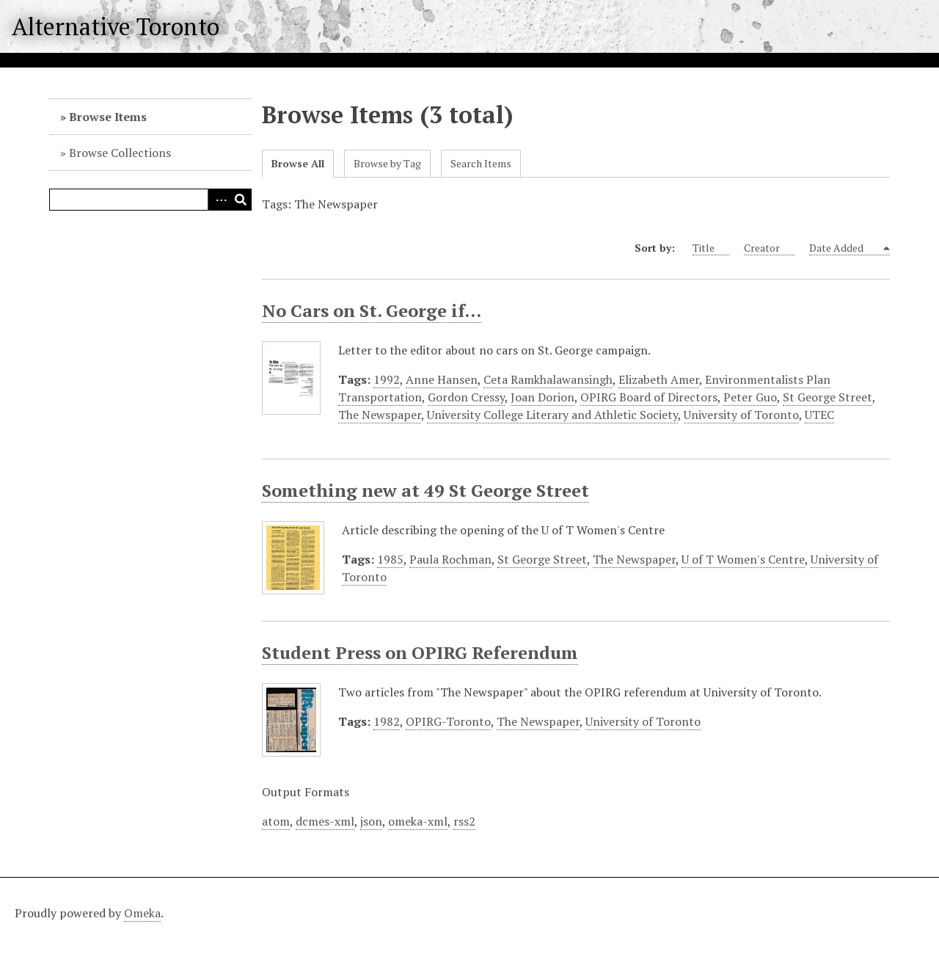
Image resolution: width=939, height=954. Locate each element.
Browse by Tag (387, 163)
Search (241, 200)
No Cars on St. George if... (371, 310)
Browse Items (108, 117)
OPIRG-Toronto (448, 721)
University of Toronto (741, 415)
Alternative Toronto (115, 26)
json (371, 821)
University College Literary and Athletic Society (552, 415)
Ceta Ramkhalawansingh (548, 379)
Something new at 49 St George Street (425, 490)
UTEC (819, 415)
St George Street (827, 397)
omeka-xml (417, 821)
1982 (386, 721)
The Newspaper (379, 415)
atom (276, 821)
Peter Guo (750, 397)
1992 (386, 379)
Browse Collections (120, 153)
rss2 (464, 821)
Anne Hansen (442, 379)
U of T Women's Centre (743, 559)
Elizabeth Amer (658, 379)
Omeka (142, 913)
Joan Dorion (542, 397)
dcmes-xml (325, 821)
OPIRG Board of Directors (648, 397)
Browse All (297, 163)
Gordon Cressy (466, 397)
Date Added (844, 248)
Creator (769, 248)
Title (711, 248)
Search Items (480, 163)
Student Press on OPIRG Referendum (420, 652)
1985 (390, 559)
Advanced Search (219, 200)
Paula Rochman (450, 559)
